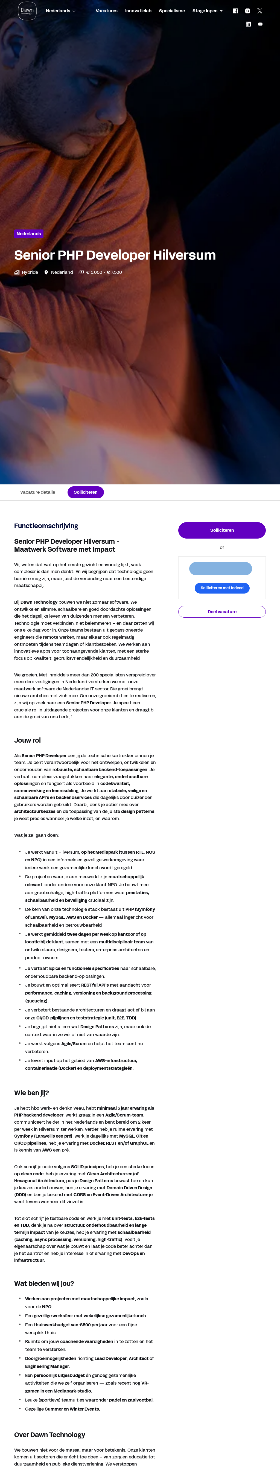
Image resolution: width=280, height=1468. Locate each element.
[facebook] (235, 10)
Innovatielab (138, 11)
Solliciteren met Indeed (222, 588)
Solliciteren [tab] (86, 492)
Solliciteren (222, 530)
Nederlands (29, 234)
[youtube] (260, 24)
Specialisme (172, 11)
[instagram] (247, 10)
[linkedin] (248, 24)
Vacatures (107, 11)
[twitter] (259, 10)
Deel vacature (222, 612)
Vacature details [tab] (37, 492)
